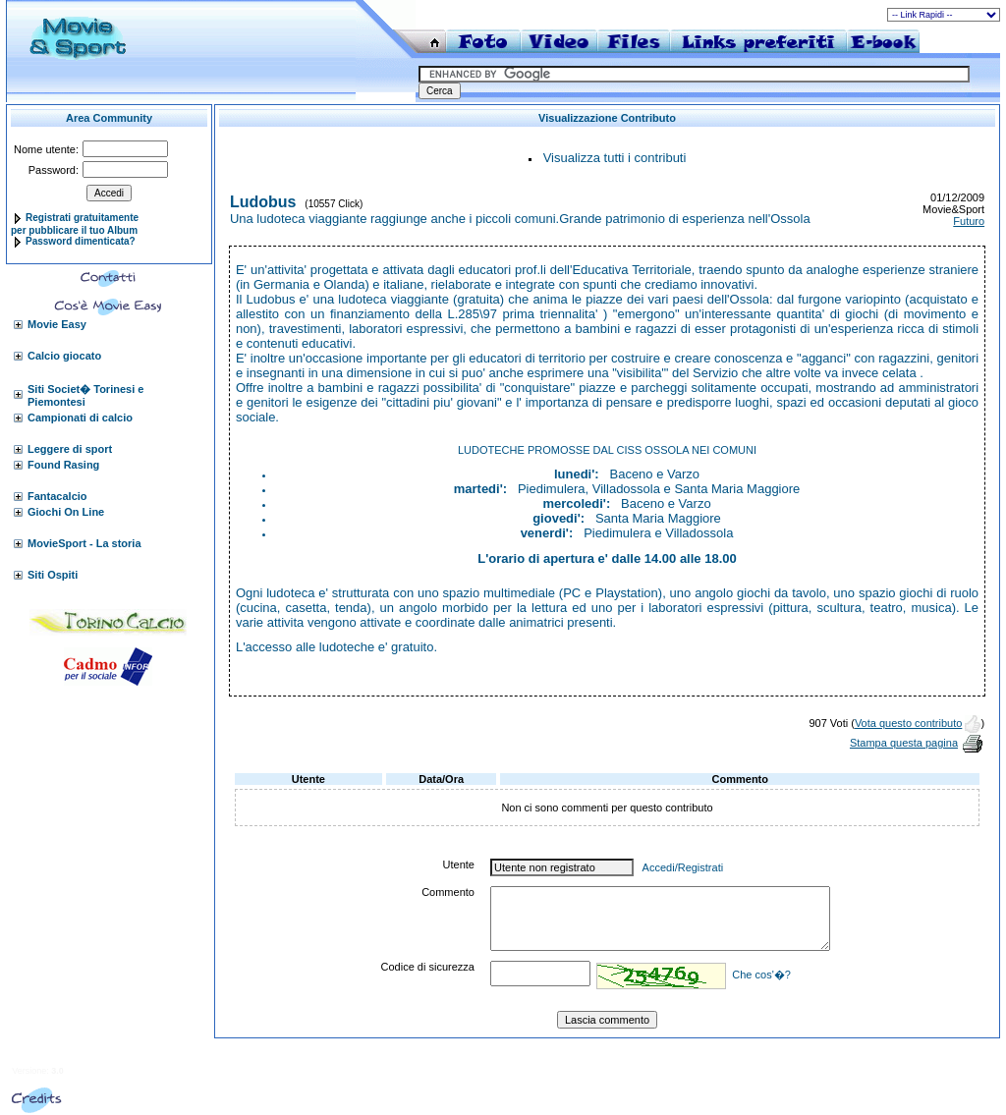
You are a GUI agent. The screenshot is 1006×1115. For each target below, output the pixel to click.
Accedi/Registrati (683, 867)
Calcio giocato (64, 356)
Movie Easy (57, 324)
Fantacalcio (57, 496)
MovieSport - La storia (84, 543)
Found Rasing (63, 465)
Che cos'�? (761, 974)
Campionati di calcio (80, 417)
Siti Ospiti (53, 575)
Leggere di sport (70, 449)
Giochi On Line (66, 512)
